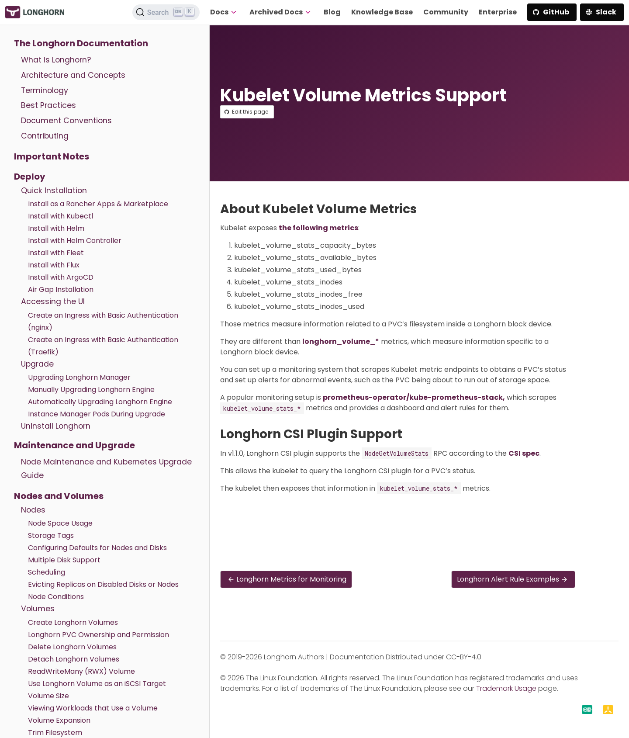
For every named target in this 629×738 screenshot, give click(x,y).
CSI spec (523, 453)
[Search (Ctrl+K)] (166, 12)
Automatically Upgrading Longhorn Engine (100, 402)
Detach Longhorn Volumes (73, 659)
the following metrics (318, 228)
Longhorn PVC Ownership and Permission (98, 635)
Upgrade (37, 364)
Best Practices (48, 105)
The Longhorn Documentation (81, 43)
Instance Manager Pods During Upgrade (96, 414)
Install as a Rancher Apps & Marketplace (98, 204)
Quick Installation (54, 190)
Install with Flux (53, 265)
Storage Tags (51, 535)
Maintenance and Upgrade (74, 445)
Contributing (45, 136)
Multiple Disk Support (64, 560)
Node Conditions (56, 597)
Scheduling (46, 572)
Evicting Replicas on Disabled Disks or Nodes (103, 584)
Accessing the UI (53, 301)
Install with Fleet (56, 253)
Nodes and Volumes (59, 496)
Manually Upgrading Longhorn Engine (91, 390)
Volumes (38, 608)
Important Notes (51, 156)
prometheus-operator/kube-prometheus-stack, (414, 397)
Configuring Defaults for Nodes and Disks (97, 548)
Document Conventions (66, 120)
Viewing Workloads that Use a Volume (93, 708)
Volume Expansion (59, 720)
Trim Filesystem (55, 733)
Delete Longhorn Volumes (72, 647)
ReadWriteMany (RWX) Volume (81, 671)
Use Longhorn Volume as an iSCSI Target (97, 684)
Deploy (29, 176)
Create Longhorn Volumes (73, 622)
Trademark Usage (506, 688)
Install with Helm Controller (74, 241)
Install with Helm (56, 228)
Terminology (44, 90)
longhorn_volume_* (340, 341)
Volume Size (48, 696)
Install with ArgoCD (60, 277)
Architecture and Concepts (73, 75)
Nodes (33, 510)
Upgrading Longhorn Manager (79, 377)
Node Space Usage (60, 523)
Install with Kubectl (60, 216)
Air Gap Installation (60, 289)
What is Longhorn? (56, 60)
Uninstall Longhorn (55, 426)
